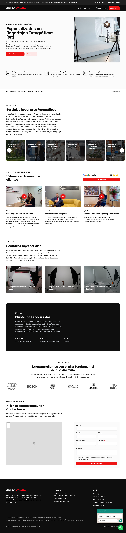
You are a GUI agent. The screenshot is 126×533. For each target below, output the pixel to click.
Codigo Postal (81, 440)
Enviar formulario (96, 463)
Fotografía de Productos (73, 145)
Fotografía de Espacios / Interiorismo (13, 146)
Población (101, 440)
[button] (122, 150)
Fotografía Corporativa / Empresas (93, 146)
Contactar (114, 8)
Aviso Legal (96, 494)
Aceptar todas (99, 2)
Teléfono (101, 433)
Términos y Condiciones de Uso (102, 502)
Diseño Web (106, 527)
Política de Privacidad (97, 457)
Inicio (79, 8)
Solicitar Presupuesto (15, 54)
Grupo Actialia (115, 527)
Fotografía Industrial (112, 145)
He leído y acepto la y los (95, 458)
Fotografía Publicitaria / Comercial (53, 146)
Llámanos (31, 54)
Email (78, 433)
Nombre (79, 425)
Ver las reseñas (101, 179)
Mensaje (79, 448)
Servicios (88, 8)
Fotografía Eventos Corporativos (35, 145)
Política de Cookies (99, 496)
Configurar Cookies (99, 505)
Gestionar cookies (114, 2)
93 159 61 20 (101, 8)
